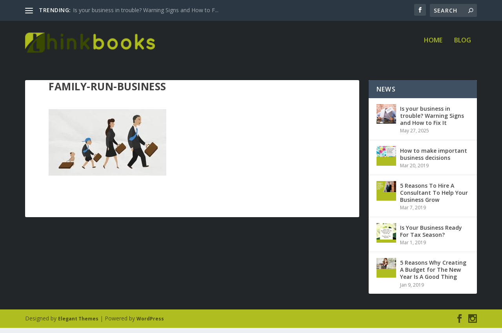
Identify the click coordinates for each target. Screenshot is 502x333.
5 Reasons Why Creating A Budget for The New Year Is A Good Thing (433, 274)
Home (433, 45)
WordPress (150, 323)
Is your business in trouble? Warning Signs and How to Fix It (432, 121)
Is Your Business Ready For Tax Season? (431, 236)
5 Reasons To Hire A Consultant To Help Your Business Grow (434, 198)
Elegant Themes (78, 323)
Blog (462, 45)
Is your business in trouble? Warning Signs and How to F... (145, 10)
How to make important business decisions (433, 159)
